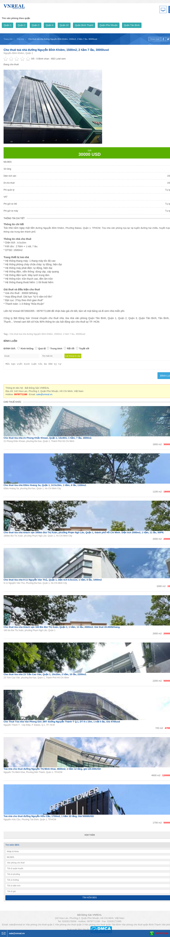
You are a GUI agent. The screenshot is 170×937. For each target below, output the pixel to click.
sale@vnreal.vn (44, 395)
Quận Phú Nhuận (109, 25)
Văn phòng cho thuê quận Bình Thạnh (141, 925)
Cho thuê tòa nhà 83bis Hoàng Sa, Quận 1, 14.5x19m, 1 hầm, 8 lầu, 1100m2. (45, 486)
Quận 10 (64, 25)
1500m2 (58, 334)
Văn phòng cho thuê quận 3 (69, 925)
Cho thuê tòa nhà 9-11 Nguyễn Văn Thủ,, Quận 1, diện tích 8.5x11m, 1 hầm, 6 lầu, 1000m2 (53, 580)
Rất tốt (70, 348)
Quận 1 (7, 25)
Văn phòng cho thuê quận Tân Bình (102, 925)
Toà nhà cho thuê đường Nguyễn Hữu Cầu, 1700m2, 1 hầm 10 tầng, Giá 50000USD (49, 817)
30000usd (80, 334)
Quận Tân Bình (132, 25)
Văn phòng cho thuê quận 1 (40, 925)
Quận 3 (35, 25)
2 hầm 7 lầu (68, 334)
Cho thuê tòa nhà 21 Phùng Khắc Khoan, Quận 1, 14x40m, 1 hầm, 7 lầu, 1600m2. (48, 439)
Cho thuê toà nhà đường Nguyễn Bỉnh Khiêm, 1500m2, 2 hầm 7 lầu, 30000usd (56, 49)
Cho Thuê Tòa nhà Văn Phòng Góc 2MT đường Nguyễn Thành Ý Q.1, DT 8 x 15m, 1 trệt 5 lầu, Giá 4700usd (62, 722)
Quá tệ (41, 348)
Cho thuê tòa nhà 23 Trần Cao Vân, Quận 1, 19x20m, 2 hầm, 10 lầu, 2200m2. (45, 675)
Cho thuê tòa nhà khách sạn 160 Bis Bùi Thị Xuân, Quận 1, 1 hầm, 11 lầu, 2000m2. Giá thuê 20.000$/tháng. (62, 628)
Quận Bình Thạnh (84, 25)
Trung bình (56, 348)
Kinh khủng (27, 348)
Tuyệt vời (84, 348)
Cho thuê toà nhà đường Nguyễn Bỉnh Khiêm (31, 334)
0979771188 (161, 933)
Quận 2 (21, 25)
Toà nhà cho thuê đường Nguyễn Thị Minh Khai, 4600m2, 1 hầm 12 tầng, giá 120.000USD (52, 770)
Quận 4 (49, 25)
